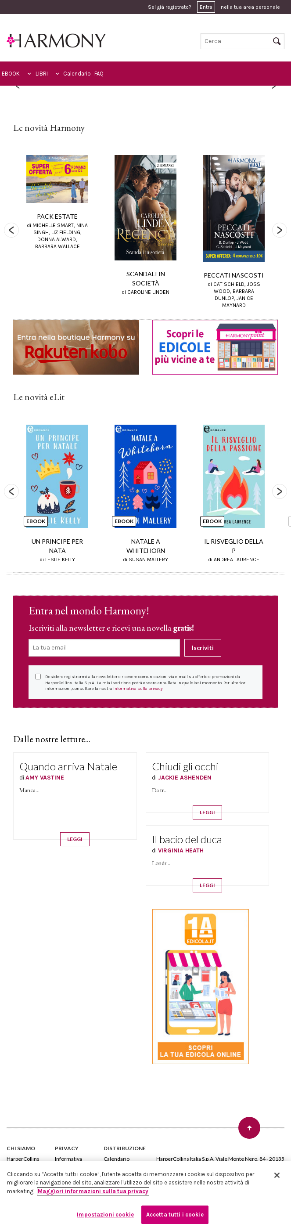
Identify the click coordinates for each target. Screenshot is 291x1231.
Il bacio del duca (187, 839)
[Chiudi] (277, 1175)
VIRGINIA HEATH (181, 850)
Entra (206, 7)
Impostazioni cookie (105, 1214)
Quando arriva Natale (68, 766)
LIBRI (42, 73)
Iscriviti (203, 647)
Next (280, 230)
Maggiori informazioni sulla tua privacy (93, 1191)
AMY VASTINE (44, 777)
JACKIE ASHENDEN (185, 777)
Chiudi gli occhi (185, 766)
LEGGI (75, 839)
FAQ (99, 73)
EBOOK (11, 73)
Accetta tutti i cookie (175, 1214)
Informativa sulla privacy (138, 688)
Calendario (77, 73)
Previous (11, 230)
